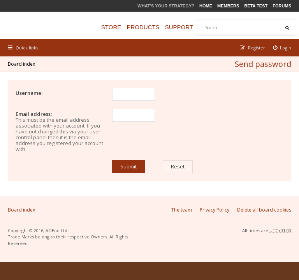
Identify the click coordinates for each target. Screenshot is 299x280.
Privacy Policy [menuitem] (214, 209)
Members (228, 6)
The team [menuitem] (181, 209)
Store (111, 27)
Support (179, 27)
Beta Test (255, 6)
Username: (29, 92)
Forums (282, 6)
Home (205, 6)
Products (143, 27)
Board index (21, 64)
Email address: (34, 113)
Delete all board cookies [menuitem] (264, 209)
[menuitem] (282, 48)
